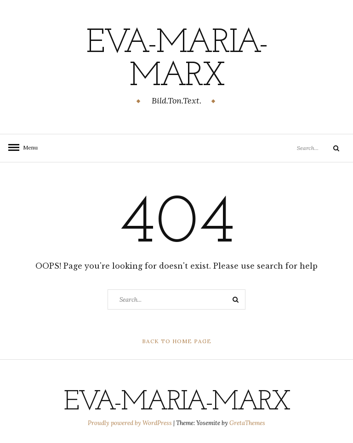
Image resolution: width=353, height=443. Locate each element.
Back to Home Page (176, 341)
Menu (27, 147)
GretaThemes (247, 423)
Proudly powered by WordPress (130, 423)
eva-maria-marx (176, 60)
